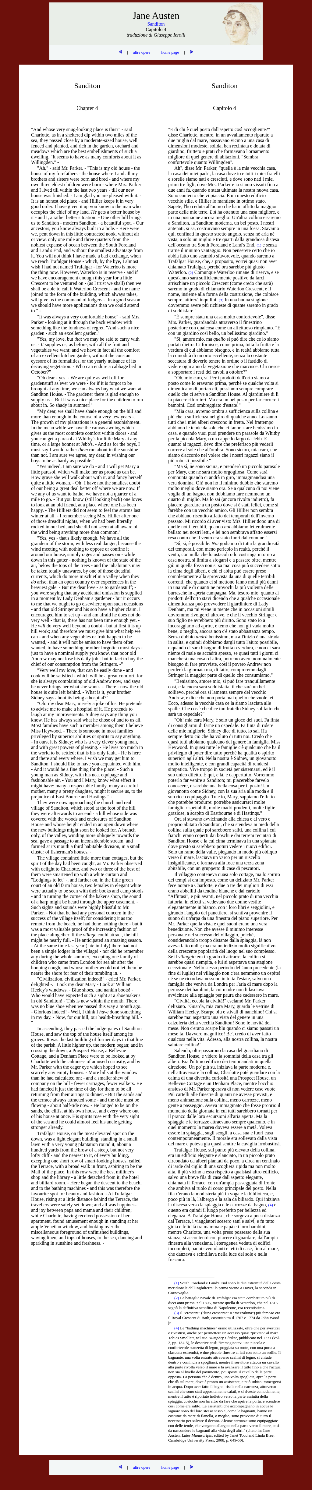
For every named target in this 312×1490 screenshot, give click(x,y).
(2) (177, 1298)
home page (170, 52)
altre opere (142, 52)
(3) (177, 1313)
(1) (177, 1283)
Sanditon (156, 24)
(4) (177, 1328)
